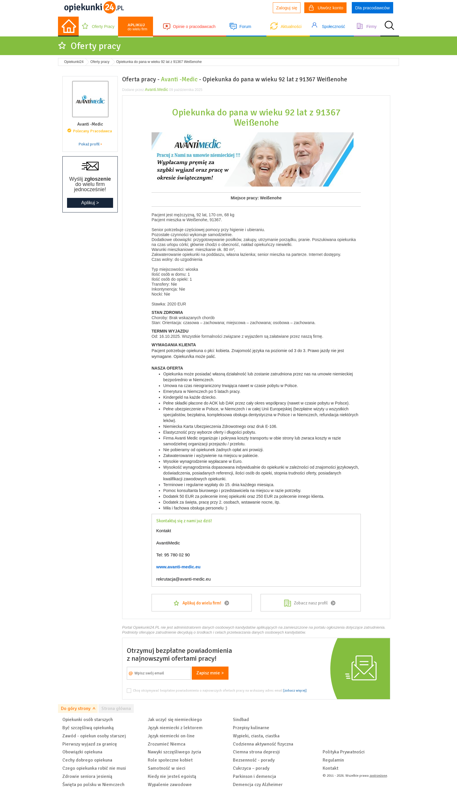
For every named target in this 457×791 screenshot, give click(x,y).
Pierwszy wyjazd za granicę (89, 744)
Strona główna (116, 708)
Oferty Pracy (103, 26)
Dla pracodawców (372, 7)
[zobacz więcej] (295, 690)
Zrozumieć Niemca (166, 744)
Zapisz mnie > (210, 673)
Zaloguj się (286, 7)
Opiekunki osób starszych (87, 720)
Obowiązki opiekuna (82, 752)
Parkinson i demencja (254, 776)
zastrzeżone (378, 776)
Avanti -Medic (179, 79)
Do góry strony (75, 708)
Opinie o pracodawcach (194, 26)
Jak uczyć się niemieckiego (175, 720)
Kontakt (330, 768)
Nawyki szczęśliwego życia (174, 752)
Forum (245, 26)
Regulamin (333, 760)
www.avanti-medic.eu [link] (178, 566)
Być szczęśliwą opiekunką (88, 728)
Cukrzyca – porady (251, 768)
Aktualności (291, 26)
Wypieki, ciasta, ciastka (256, 736)
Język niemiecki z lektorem (175, 728)
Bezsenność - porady (254, 760)
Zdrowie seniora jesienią (87, 776)
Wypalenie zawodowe (170, 785)
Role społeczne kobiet (170, 760)
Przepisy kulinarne (251, 728)
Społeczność (333, 26)
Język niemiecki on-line (171, 736)
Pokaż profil (89, 144)
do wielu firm (137, 27)
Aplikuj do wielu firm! (201, 603)
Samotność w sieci (166, 768)
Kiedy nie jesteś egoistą (172, 776)
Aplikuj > (90, 202)
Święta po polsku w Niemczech (93, 785)
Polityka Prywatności (344, 752)
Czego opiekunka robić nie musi (94, 768)
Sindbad (241, 720)
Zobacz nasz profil (311, 603)
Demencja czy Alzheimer (258, 785)
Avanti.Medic (156, 89)
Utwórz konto (326, 8)
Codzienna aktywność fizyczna (263, 744)
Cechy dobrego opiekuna (87, 760)
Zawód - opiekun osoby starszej (94, 736)
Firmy (371, 26)
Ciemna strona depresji (256, 752)
